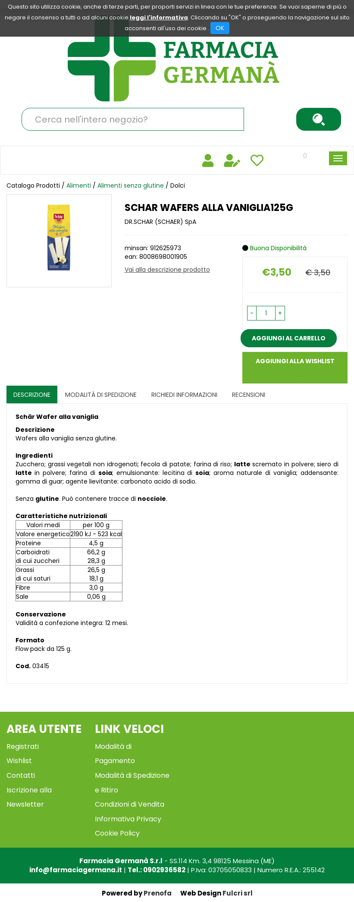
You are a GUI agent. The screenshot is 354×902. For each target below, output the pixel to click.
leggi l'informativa (159, 17)
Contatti (20, 775)
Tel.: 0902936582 (156, 869)
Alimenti (78, 185)
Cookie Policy (117, 833)
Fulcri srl (237, 893)
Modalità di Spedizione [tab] (101, 394)
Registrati (22, 746)
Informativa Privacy (128, 819)
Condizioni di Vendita (129, 804)
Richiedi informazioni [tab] (184, 394)
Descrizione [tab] (31, 394)
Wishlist (19, 761)
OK (220, 28)
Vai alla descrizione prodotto (167, 269)
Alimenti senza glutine (130, 185)
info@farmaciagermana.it (75, 869)
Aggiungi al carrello (289, 338)
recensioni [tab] (248, 394)
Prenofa (158, 893)
